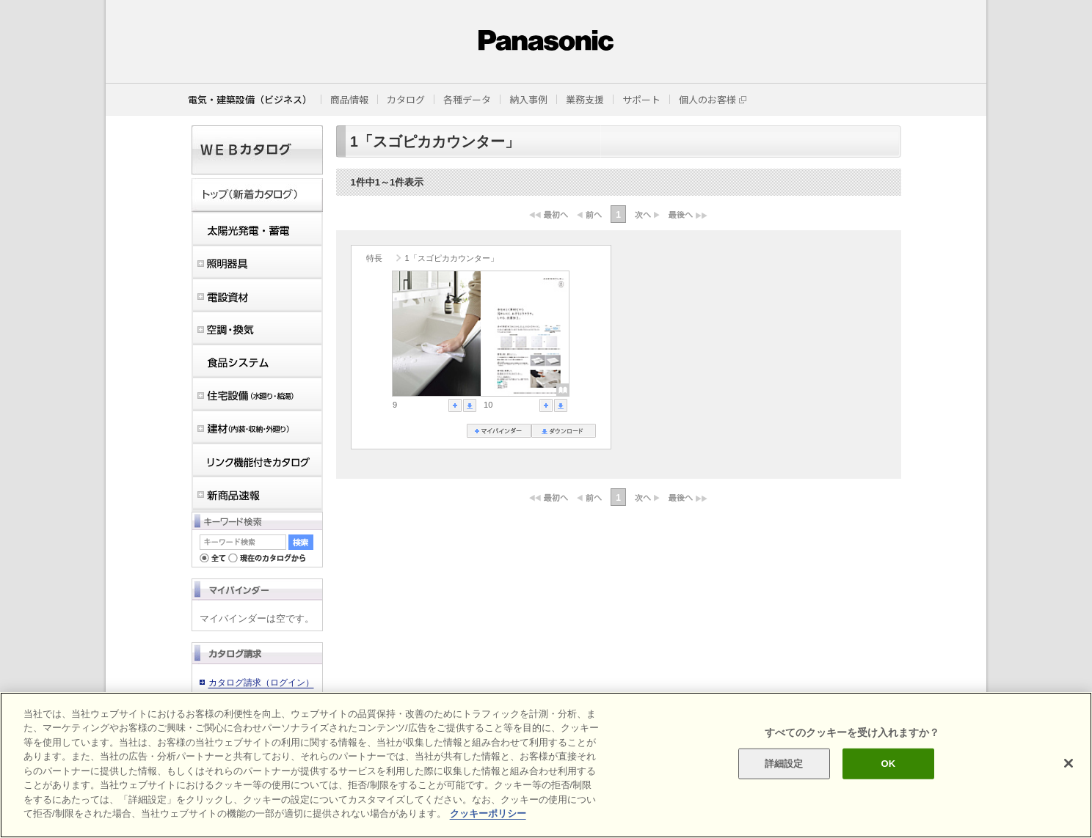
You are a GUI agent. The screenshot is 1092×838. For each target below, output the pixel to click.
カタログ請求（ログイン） (261, 682)
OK (888, 763)
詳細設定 (784, 763)
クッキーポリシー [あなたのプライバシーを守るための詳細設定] (488, 813)
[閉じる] (1068, 763)
